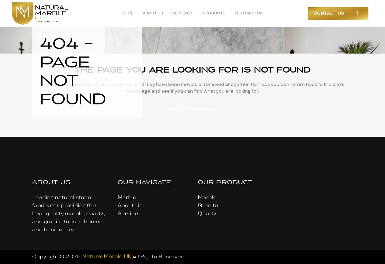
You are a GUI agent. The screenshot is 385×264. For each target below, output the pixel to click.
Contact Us (329, 13)
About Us (130, 205)
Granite (208, 205)
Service (128, 213)
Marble (127, 197)
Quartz (207, 213)
